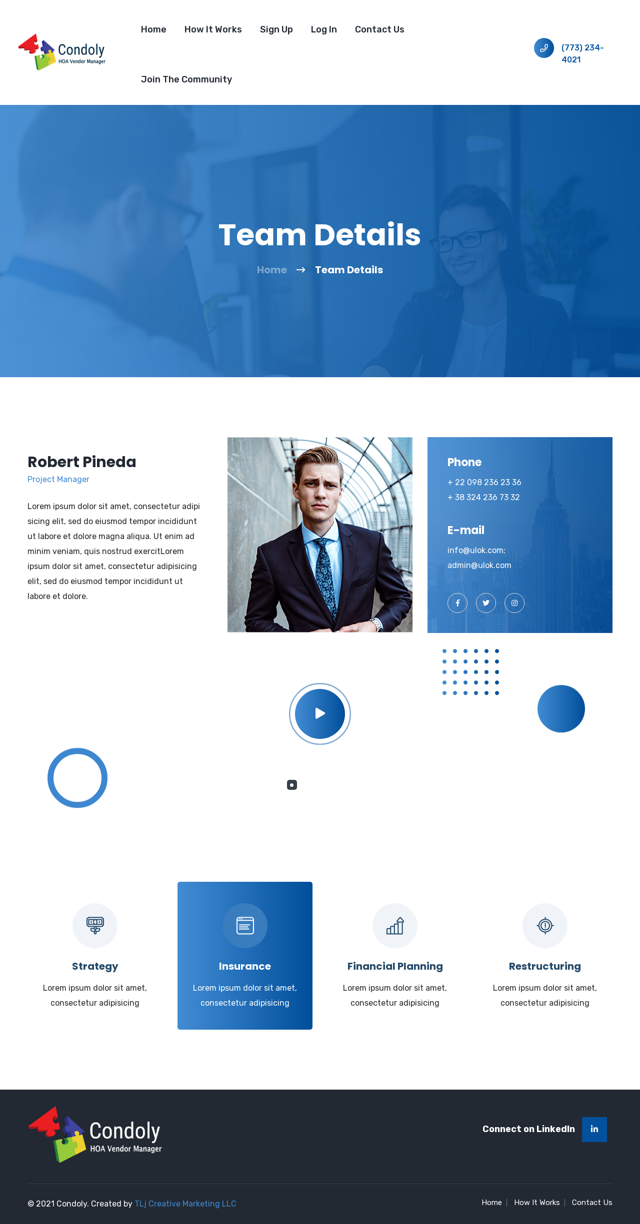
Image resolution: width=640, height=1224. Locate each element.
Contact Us (379, 29)
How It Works (213, 29)
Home (153, 29)
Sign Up (276, 29)
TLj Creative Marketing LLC (185, 1204)
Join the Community (186, 79)
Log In (324, 29)
